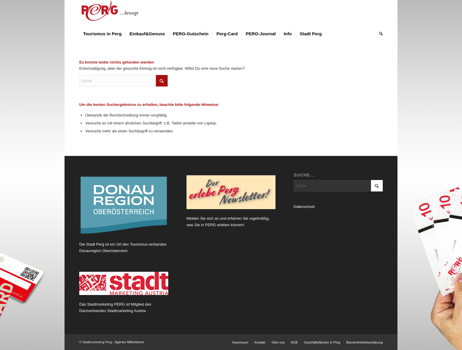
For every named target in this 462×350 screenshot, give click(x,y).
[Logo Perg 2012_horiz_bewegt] (119, 13)
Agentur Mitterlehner (129, 342)
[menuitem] (102, 33)
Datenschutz (304, 206)
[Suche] (379, 33)
